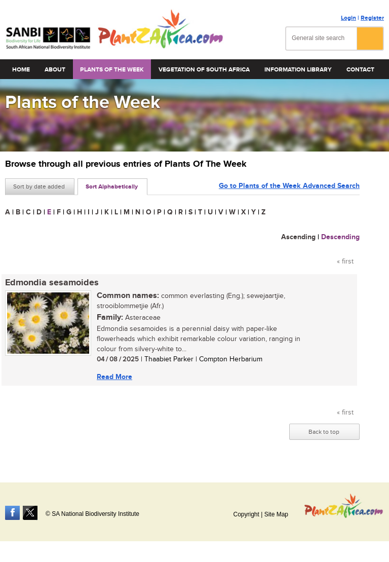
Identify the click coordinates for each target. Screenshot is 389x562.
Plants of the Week (112, 69)
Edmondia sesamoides (52, 282)
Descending (340, 237)
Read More (114, 376)
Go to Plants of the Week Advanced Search (289, 185)
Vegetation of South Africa (204, 69)
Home (21, 69)
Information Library (298, 69)
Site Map (276, 514)
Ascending (298, 237)
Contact (360, 69)
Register (372, 18)
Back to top (323, 431)
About (55, 69)
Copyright (246, 514)
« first (345, 261)
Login (348, 18)
